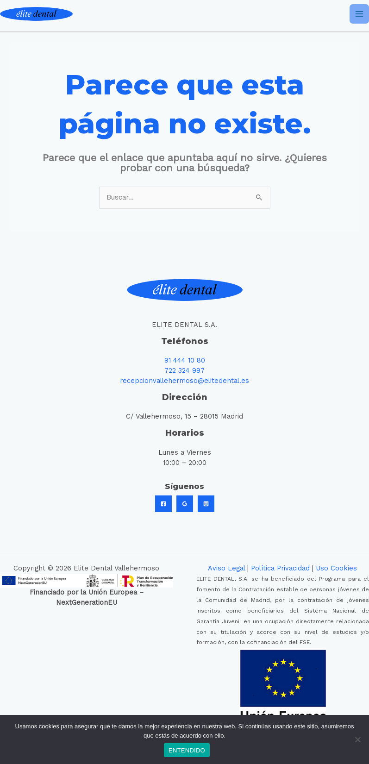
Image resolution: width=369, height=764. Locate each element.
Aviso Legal (226, 568)
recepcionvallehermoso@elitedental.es (184, 380)
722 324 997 (184, 370)
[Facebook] (163, 503)
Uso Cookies (336, 568)
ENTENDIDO (187, 750)
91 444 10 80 (184, 360)
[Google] (184, 503)
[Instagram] (206, 503)
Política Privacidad (280, 568)
